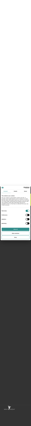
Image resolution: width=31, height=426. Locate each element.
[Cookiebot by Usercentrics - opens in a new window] (23, 188)
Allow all (15, 229)
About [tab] (25, 191)
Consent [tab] (6, 191)
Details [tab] (15, 191)
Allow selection (15, 233)
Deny (15, 237)
